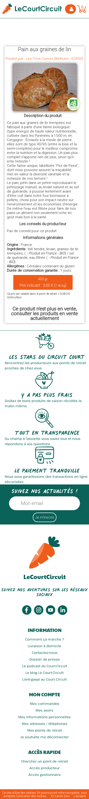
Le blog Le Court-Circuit (44, 672)
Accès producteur (44, 768)
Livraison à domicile (44, 646)
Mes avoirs (44, 710)
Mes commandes (44, 703)
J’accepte (79, 796)
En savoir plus (60, 796)
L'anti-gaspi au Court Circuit (44, 679)
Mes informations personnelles (44, 717)
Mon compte (44, 694)
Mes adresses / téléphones (44, 723)
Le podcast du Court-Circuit (44, 666)
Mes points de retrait (44, 730)
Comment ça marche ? (44, 639)
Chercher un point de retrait (44, 761)
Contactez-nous (44, 652)
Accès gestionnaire (44, 774)
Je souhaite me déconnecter (44, 737)
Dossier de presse (44, 659)
